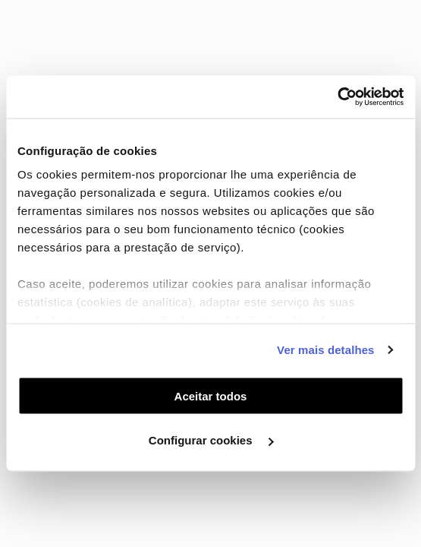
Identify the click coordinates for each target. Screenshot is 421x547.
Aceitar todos (210, 395)
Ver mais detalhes (325, 349)
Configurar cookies (211, 440)
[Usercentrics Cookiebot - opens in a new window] (337, 97)
